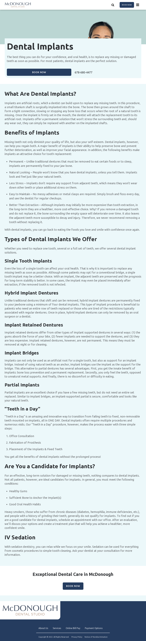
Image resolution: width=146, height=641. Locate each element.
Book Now (127, 5)
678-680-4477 (83, 72)
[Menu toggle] (137, 4)
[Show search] (113, 5)
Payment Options (94, 628)
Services (57, 628)
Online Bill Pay (73, 628)
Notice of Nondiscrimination (96, 637)
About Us (43, 628)
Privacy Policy (76, 637)
